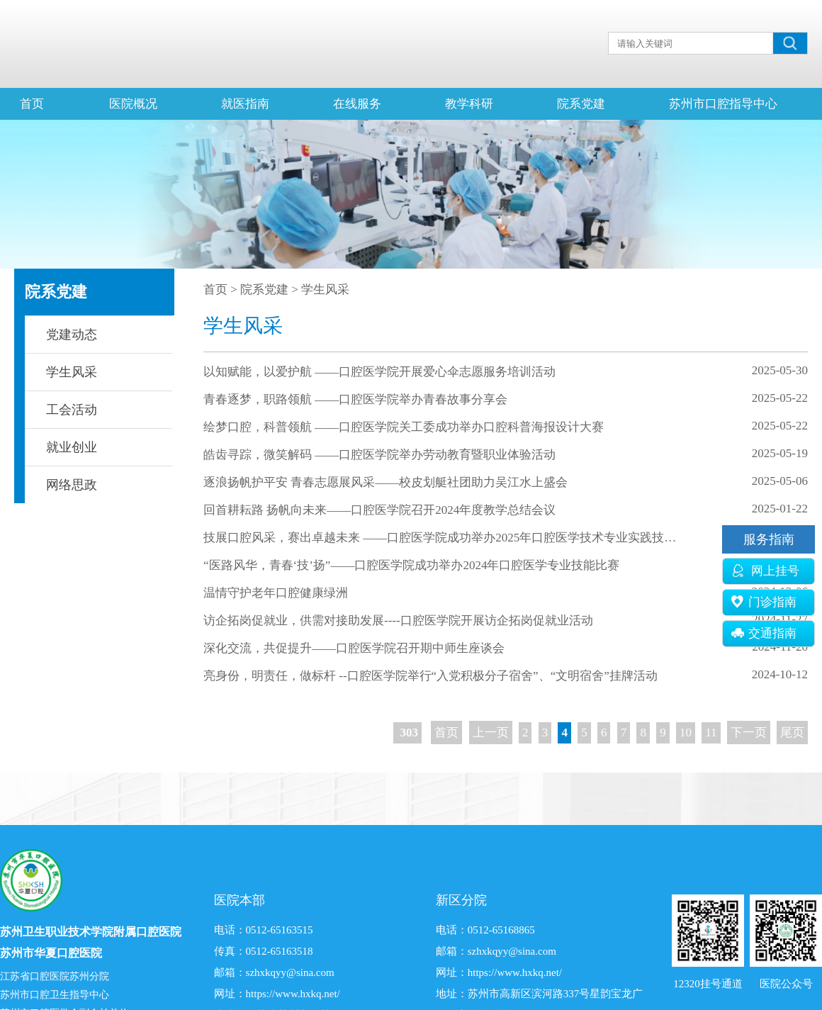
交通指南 (763, 633)
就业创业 (71, 447)
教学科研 (469, 104)
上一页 (491, 732)
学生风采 (71, 372)
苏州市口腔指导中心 (723, 104)
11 (710, 732)
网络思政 (71, 485)
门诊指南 (763, 602)
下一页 (749, 732)
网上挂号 (765, 571)
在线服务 (357, 104)
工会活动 (71, 410)
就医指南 (245, 104)
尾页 (792, 732)
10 (686, 732)
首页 (32, 104)
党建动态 (71, 334)
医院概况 (133, 104)
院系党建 (581, 104)
